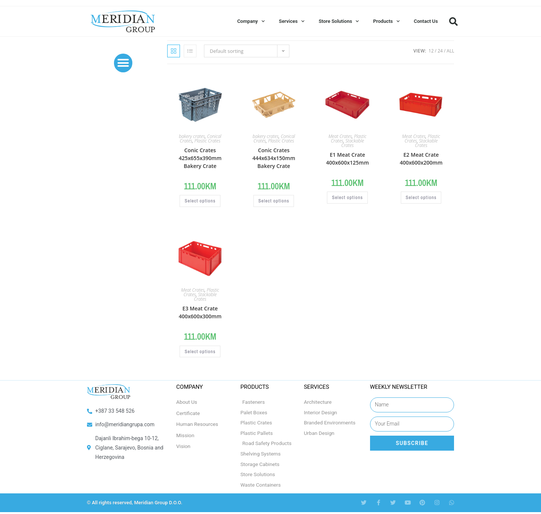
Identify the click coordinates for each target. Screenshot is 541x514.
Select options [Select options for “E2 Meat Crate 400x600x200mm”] (421, 198)
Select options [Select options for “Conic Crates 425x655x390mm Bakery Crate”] (200, 201)
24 (440, 51)
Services (291, 21)
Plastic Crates (207, 141)
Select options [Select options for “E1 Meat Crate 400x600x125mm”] (347, 198)
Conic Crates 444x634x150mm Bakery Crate (273, 158)
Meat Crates (340, 136)
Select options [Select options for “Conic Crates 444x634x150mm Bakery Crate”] (273, 201)
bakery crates (192, 136)
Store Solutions (339, 21)
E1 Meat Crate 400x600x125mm (347, 158)
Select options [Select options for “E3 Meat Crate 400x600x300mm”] (200, 352)
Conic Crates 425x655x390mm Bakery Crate (200, 158)
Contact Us (426, 21)
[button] (453, 21)
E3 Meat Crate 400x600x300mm (200, 312)
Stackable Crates (352, 143)
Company (251, 21)
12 (431, 51)
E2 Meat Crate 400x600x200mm (421, 158)
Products (386, 21)
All (450, 51)
